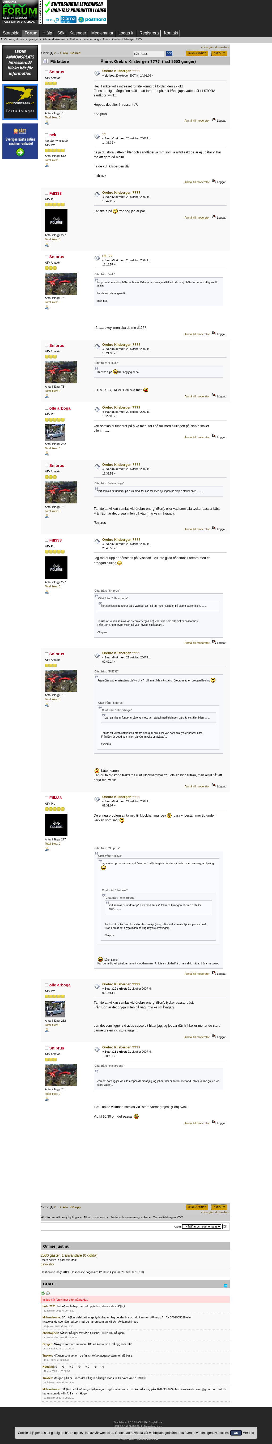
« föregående (210, 47)
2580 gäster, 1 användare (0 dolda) (69, 1255)
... (58, 53)
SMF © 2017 (135, 1426)
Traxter (47, 1355)
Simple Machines (152, 1426)
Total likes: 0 (52, 117)
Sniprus (56, 71)
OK (236, 1432)
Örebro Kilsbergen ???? (121, 71)
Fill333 (55, 193)
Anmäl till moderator (197, 120)
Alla (65, 53)
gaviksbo (47, 1264)
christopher (50, 1333)
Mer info (248, 1433)
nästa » (224, 47)
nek (52, 134)
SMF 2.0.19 (120, 1426)
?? (104, 134)
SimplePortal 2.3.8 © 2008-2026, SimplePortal (138, 1422)
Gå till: (177, 1226)
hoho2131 (49, 1306)
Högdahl (48, 1366)
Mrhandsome (51, 1317)
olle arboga (60, 408)
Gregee (47, 1344)
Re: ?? (107, 256)
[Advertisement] (20, 241)
